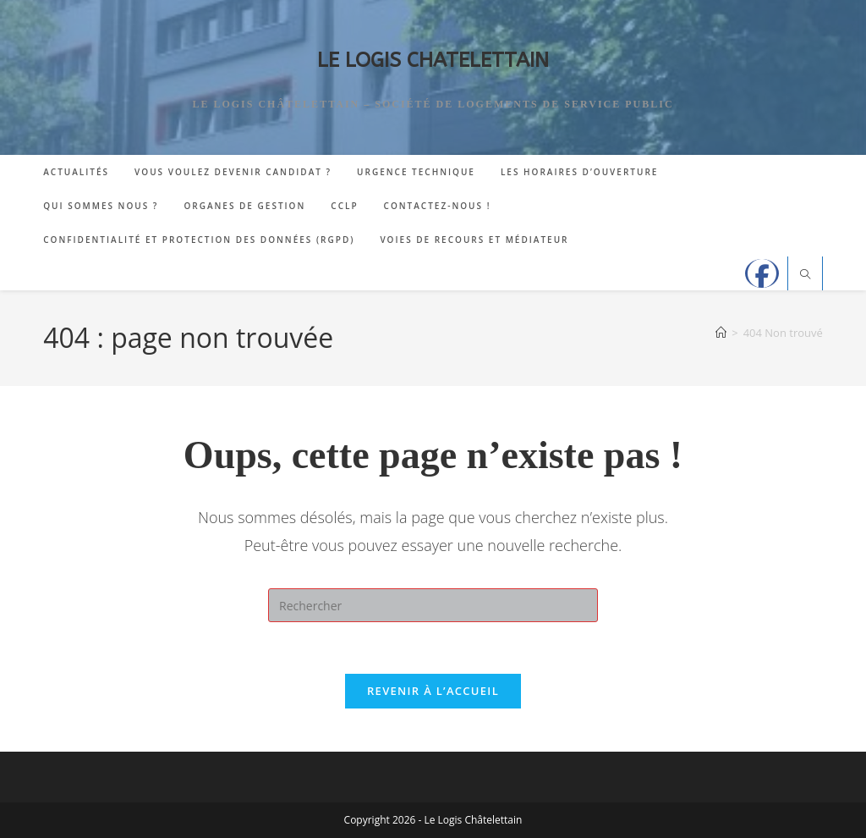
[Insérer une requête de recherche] (433, 605)
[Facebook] (762, 273)
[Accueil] (720, 332)
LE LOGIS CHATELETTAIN (433, 60)
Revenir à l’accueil (433, 690)
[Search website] (805, 275)
